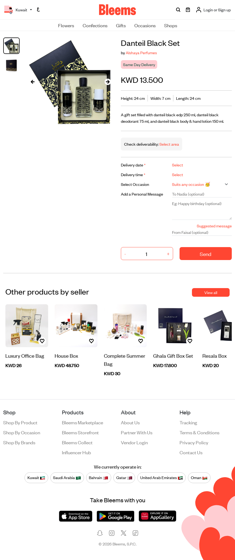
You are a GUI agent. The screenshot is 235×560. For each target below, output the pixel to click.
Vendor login (134, 442)
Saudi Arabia (67, 477)
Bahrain (98, 477)
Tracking (188, 422)
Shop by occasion (21, 432)
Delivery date (133, 165)
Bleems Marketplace (82, 422)
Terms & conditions (199, 432)
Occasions (145, 25)
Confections (95, 25)
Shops (170, 25)
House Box (66, 355)
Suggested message (214, 225)
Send (205, 253)
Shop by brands (19, 442)
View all (210, 292)
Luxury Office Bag (24, 355)
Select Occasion (135, 184)
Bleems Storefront (80, 432)
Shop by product (20, 422)
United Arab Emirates (161, 477)
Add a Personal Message (142, 194)
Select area (169, 144)
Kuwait (36, 477)
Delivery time (133, 174)
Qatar (124, 477)
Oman (199, 477)
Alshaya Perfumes (141, 52)
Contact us (191, 452)
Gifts (121, 25)
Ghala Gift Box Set (173, 355)
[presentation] (32, 81)
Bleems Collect (77, 442)
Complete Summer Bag (124, 359)
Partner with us (136, 432)
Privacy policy (194, 442)
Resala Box (214, 355)
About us (130, 422)
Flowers (66, 25)
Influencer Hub (76, 452)
